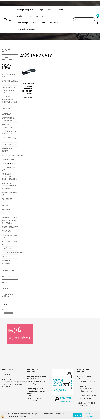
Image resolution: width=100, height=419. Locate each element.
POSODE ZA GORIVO (7, 200)
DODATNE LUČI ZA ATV (10, 82)
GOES (34, 22)
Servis (60, 9)
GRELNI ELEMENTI (9, 159)
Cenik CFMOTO (43, 16)
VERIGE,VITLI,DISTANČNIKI (10, 155)
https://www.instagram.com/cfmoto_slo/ (19, 381)
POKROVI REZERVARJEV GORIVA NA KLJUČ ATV (9, 100)
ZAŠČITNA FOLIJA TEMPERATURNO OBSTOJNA (9, 220)
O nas (29, 16)
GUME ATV (6, 231)
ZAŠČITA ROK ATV (10, 163)
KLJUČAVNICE (8, 248)
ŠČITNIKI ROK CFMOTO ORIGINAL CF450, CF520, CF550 (28, 88)
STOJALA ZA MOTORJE (7, 261)
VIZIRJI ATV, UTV (9, 144)
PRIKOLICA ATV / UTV (9, 139)
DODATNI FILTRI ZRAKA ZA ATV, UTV (8, 90)
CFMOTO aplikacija (50, 22)
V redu (78, 415)
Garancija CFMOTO (26, 29)
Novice (20, 16)
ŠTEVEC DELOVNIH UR (10, 193)
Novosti (50, 9)
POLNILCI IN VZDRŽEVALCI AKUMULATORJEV (9, 176)
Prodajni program (25, 9)
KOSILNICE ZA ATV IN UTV (9, 243)
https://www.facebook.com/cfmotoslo (18, 377)
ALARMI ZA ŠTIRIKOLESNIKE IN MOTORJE (9, 186)
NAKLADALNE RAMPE (7, 149)
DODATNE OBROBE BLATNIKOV (6, 111)
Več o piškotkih (89, 415)
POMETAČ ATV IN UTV (9, 236)
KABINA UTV (7, 209)
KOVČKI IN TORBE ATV (9, 75)
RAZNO (5, 256)
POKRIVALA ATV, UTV (9, 168)
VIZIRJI (4, 213)
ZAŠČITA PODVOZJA (7, 125)
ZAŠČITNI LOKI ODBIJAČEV (8, 119)
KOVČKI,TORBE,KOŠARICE (10, 252)
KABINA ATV (7, 205)
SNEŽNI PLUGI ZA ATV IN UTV (9, 132)
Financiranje (22, 22)
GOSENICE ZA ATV (10, 227)
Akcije (40, 9)
